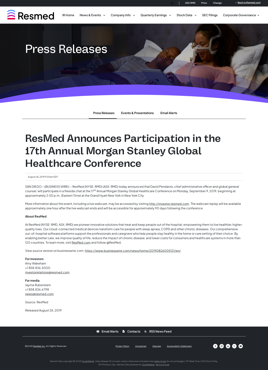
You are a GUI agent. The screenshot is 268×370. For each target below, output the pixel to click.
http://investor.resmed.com (169, 204)
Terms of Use (162, 364)
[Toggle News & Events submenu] (104, 15)
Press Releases (103, 113)
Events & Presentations (137, 113)
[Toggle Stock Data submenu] (195, 15)
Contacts (131, 331)
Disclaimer (140, 346)
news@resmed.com (39, 294)
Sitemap (156, 346)
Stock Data (184, 15)
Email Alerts (168, 113)
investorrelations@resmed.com (47, 272)
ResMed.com (81, 242)
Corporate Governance (239, 15)
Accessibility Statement (179, 346)
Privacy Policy (122, 346)
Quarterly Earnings (154, 15)
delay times (160, 361)
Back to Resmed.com (248, 2)
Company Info (121, 15)
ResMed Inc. (39, 346)
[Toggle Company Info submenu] (134, 15)
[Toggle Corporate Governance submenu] (258, 15)
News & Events (90, 15)
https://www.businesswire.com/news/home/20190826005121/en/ (133, 251)
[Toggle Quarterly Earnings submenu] (170, 15)
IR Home (68, 15)
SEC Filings (210, 15)
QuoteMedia (88, 361)
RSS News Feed (158, 331)
